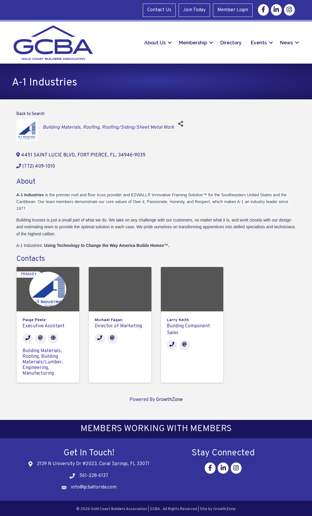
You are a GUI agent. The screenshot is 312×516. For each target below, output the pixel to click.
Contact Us (160, 9)
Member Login (233, 9)
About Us (153, 41)
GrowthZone (169, 398)
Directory (229, 41)
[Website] (53, 336)
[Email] (40, 336)
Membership (192, 41)
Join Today (194, 9)
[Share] (180, 122)
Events (258, 41)
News (285, 41)
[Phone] (27, 336)
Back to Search (30, 112)
